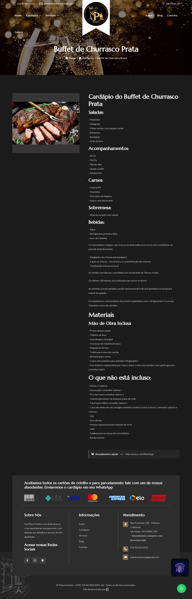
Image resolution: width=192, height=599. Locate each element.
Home (18, 15)
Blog (160, 15)
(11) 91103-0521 (23, 4)
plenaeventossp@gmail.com (56, 4)
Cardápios (32, 15)
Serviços (51, 15)
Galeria (19, 32)
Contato (172, 15)
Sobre (149, 15)
